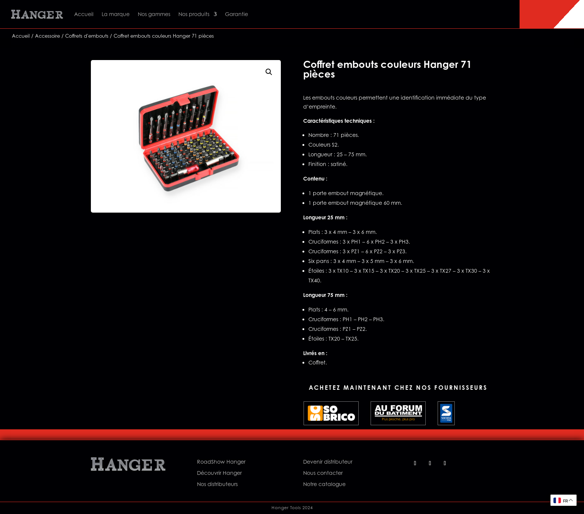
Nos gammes (154, 14)
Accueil (83, 14)
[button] (269, 72)
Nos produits (193, 14)
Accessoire (47, 36)
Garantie (236, 14)
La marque (116, 14)
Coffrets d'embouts (86, 36)
